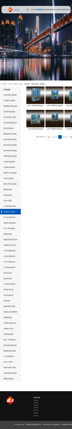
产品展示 (39, 9)
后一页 (65, 137)
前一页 (55, 137)
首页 (27, 9)
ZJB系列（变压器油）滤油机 (12, 83)
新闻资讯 (45, 9)
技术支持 (56, 9)
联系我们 (67, 9)
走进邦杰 (34, 9)
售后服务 (61, 9)
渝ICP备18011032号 (48, 424)
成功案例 (50, 9)
